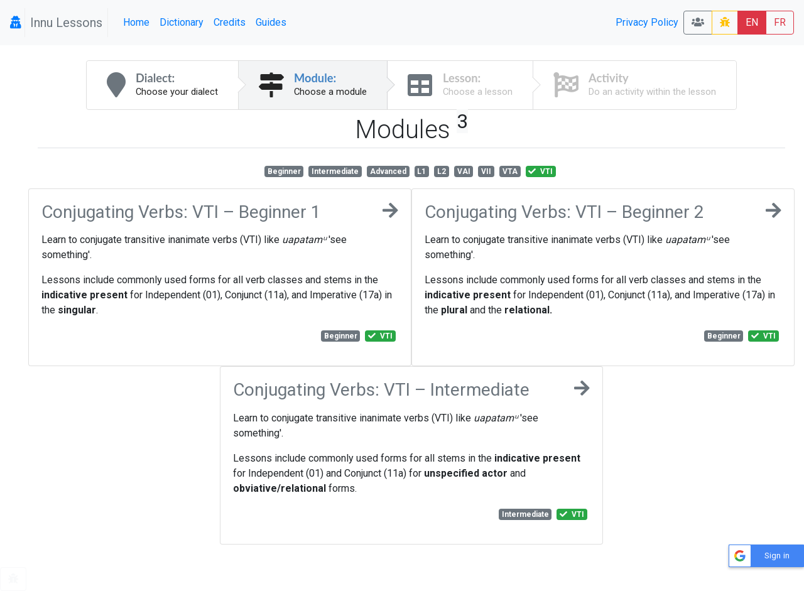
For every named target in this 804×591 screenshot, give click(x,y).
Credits (230, 22)
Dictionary (182, 22)
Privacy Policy (647, 22)
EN (752, 22)
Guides (271, 22)
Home (136, 22)
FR (780, 22)
